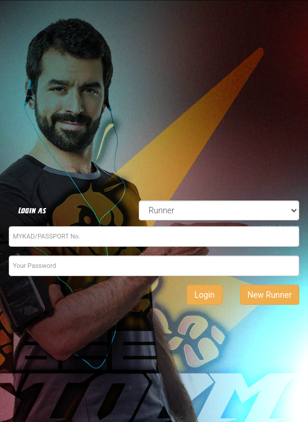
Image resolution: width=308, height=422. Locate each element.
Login (204, 295)
